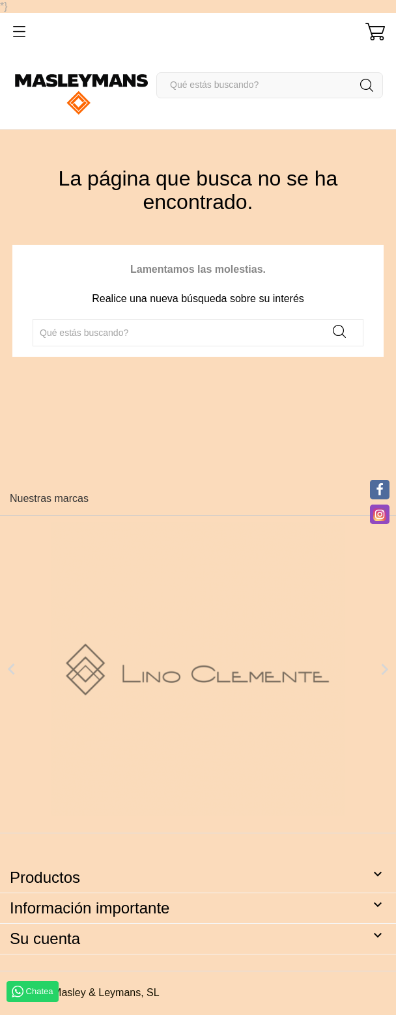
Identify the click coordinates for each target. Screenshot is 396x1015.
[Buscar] (269, 85)
